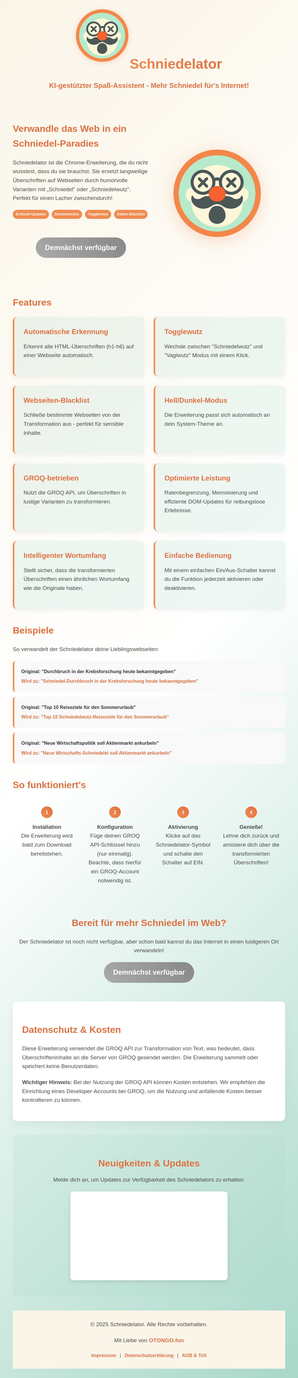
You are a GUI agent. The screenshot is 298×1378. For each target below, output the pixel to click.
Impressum (103, 1355)
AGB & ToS (194, 1355)
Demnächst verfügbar (81, 247)
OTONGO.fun (166, 1340)
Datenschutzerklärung (149, 1355)
